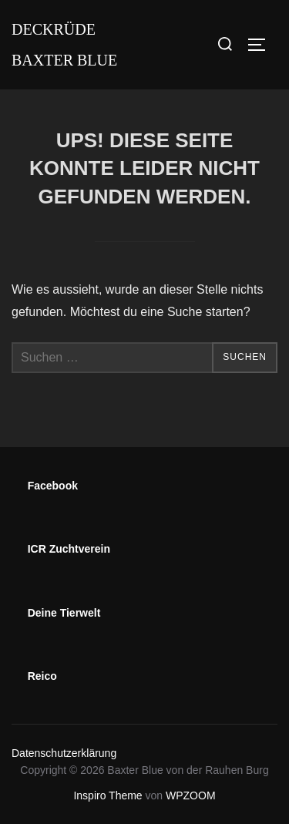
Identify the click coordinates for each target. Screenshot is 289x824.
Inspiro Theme (107, 795)
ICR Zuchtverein (69, 549)
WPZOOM (191, 795)
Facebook (53, 485)
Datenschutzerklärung (64, 753)
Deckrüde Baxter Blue (64, 45)
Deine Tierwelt (64, 613)
